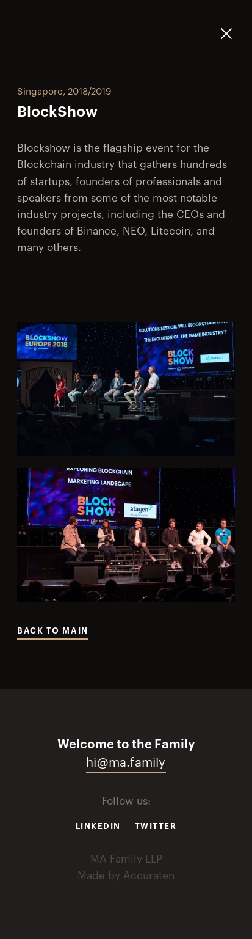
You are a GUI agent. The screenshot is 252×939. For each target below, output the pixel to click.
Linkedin (98, 826)
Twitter (156, 826)
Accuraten (149, 876)
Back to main (52, 631)
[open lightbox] (126, 389)
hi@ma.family (125, 763)
